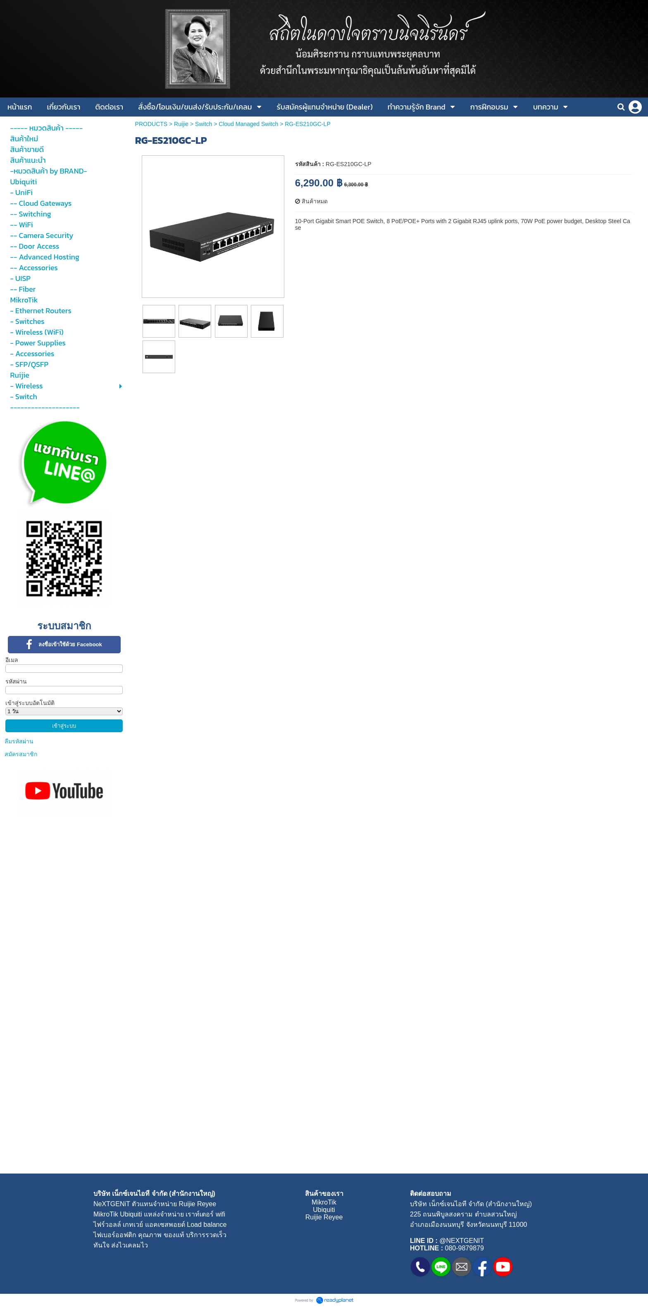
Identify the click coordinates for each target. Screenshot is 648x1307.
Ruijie (181, 124)
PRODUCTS (151, 124)
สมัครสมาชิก (21, 754)
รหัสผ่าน (16, 681)
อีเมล (11, 660)
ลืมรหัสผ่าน (19, 741)
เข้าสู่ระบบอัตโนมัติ (30, 703)
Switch (203, 124)
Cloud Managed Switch (248, 124)
